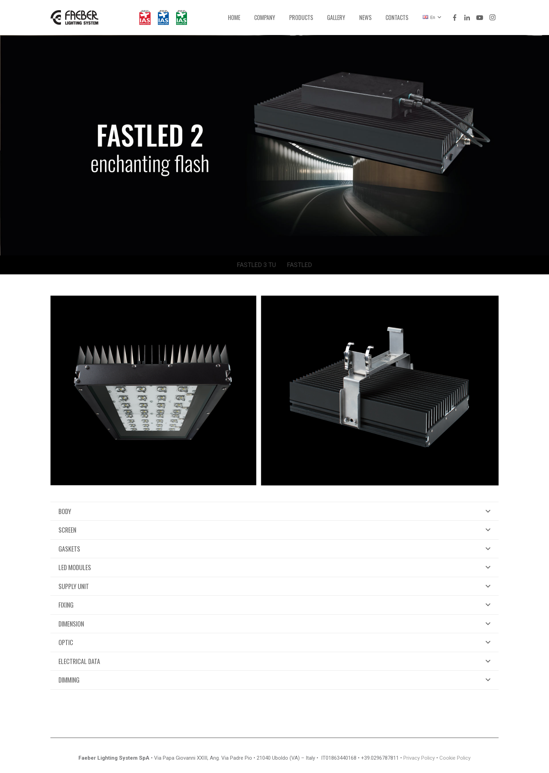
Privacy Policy (419, 758)
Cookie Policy (455, 758)
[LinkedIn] (467, 17)
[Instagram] (492, 17)
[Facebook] (454, 17)
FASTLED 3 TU (256, 264)
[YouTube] (479, 17)
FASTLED (299, 264)
